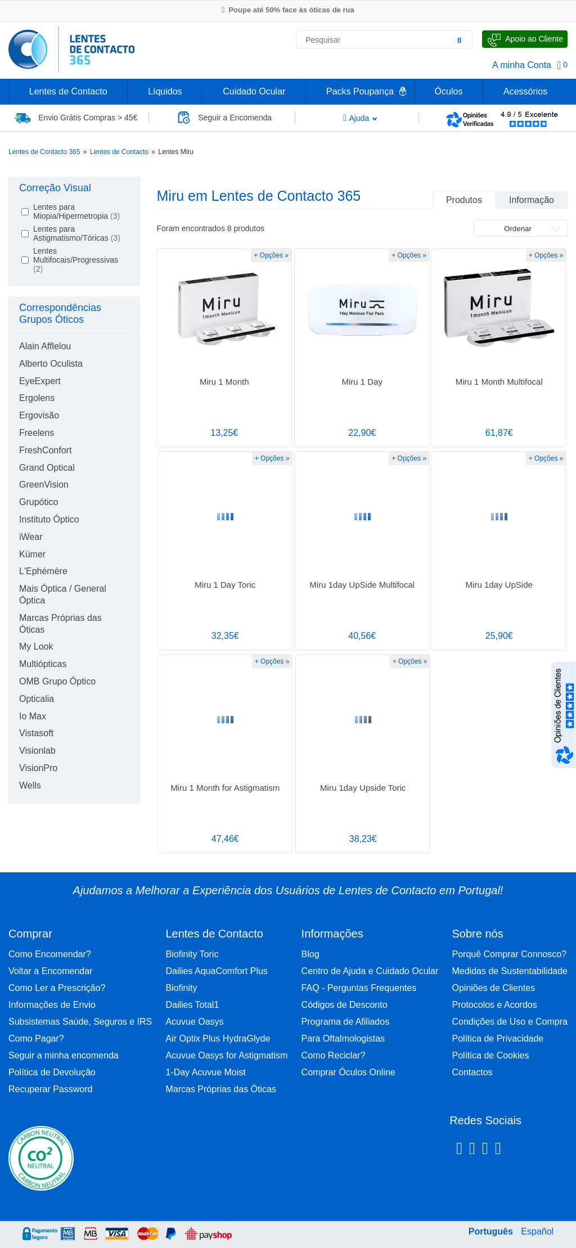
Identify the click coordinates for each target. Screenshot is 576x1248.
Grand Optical (47, 467)
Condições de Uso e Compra (510, 1021)
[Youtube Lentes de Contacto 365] (527, 1150)
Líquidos (165, 91)
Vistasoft (36, 733)
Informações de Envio (52, 1005)
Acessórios (525, 91)
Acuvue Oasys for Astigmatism (226, 1055)
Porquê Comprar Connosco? (509, 954)
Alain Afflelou (45, 346)
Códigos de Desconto (345, 1005)
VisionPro (38, 768)
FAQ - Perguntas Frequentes (359, 988)
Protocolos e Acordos (494, 1005)
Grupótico (38, 502)
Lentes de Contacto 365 (44, 152)
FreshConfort (45, 450)
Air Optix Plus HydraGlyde (217, 1038)
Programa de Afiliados (346, 1021)
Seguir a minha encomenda (63, 1055)
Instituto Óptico (49, 519)
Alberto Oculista (51, 363)
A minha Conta (521, 65)
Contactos (472, 1072)
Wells (30, 785)
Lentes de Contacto (68, 91)
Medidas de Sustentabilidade (510, 971)
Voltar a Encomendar (50, 971)
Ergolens (37, 398)
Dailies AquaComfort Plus (216, 971)
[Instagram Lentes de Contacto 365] (472, 1150)
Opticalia (36, 699)
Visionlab (37, 750)
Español (537, 1231)
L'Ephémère (43, 571)
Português (491, 1231)
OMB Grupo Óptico (57, 681)
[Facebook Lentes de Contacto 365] (459, 1150)
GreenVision (44, 484)
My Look (36, 646)
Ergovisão (39, 415)
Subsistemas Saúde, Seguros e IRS (80, 1021)
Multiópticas (42, 664)
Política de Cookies (490, 1055)
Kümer (32, 554)
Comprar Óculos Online (348, 1072)
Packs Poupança (360, 91)
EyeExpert (40, 381)
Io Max (32, 716)
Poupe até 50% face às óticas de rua (288, 10)
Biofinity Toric (191, 954)
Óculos (449, 91)
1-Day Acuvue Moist (205, 1072)
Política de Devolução (52, 1072)
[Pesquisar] (459, 39)
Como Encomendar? (49, 954)
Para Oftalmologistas (343, 1038)
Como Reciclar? (334, 1055)
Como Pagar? (36, 1038)
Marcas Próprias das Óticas (220, 1089)
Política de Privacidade (498, 1038)
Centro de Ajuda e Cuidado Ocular (370, 971)
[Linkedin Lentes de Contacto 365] (485, 1150)
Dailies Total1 (192, 1005)
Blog (311, 954)
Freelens (36, 433)
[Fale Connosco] (525, 39)
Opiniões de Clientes (494, 988)
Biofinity (181, 988)
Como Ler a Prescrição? (57, 988)
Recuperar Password (50, 1089)
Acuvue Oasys (194, 1021)
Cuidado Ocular (254, 91)
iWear (31, 537)
